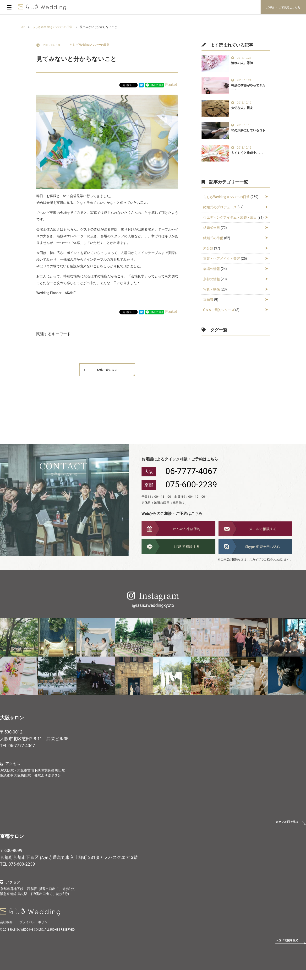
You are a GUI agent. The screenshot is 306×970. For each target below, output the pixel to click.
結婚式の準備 (213, 238)
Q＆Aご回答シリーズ (219, 310)
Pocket (171, 84)
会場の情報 (211, 269)
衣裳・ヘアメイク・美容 (221, 258)
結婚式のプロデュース (220, 207)
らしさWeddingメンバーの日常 (90, 44)
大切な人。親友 (242, 108)
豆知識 (208, 300)
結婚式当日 (211, 228)
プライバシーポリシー (34, 922)
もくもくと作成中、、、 (248, 153)
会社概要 (6, 922)
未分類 (208, 248)
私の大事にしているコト (248, 130)
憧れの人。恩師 (242, 63)
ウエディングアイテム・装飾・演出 (230, 217)
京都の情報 (211, 279)
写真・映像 (211, 289)
